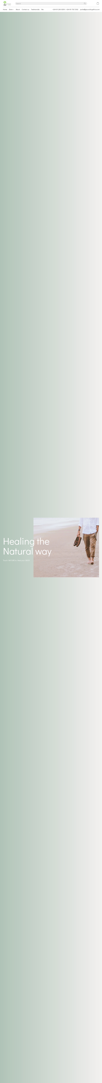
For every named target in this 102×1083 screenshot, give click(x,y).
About (18, 9)
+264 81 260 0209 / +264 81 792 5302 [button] (65, 9)
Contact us (25, 9)
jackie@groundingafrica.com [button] (90, 9)
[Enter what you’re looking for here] (51, 3)
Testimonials (35, 9)
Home (5, 9)
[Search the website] (84, 3)
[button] (7, 3)
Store (11, 9)
